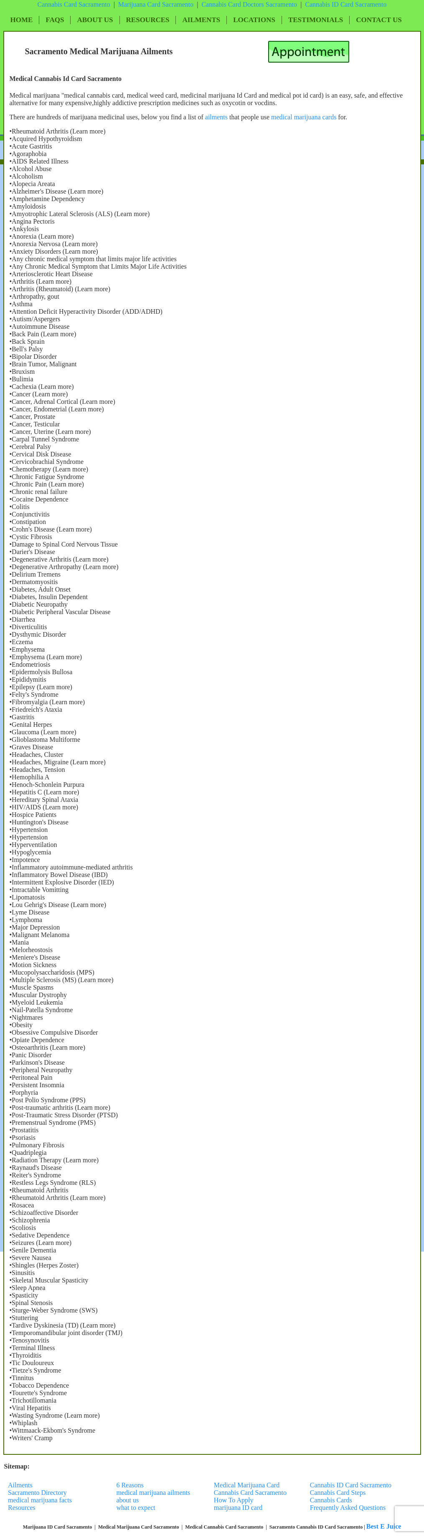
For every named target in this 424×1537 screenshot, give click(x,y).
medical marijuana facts (40, 1500)
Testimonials (315, 20)
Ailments (201, 20)
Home (21, 20)
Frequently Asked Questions (348, 1507)
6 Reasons (129, 1485)
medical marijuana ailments (153, 1492)
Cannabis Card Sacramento (73, 4)
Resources (148, 20)
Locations (254, 20)
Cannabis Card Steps (338, 1492)
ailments (216, 117)
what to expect (135, 1507)
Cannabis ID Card (330, 4)
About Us (95, 20)
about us (127, 1500)
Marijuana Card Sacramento (155, 4)
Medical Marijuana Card (246, 1485)
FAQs (55, 20)
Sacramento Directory (38, 1492)
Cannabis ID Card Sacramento (350, 1485)
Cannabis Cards (331, 1500)
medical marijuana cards (304, 117)
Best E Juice (383, 1526)
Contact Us (378, 20)
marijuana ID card (238, 1507)
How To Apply (234, 1500)
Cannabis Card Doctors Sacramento (249, 4)
